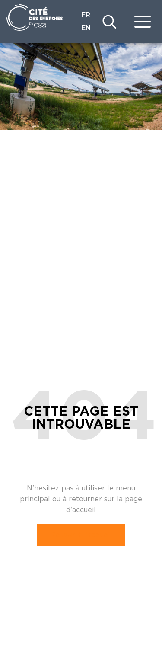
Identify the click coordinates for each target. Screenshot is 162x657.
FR (85, 15)
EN (86, 28)
